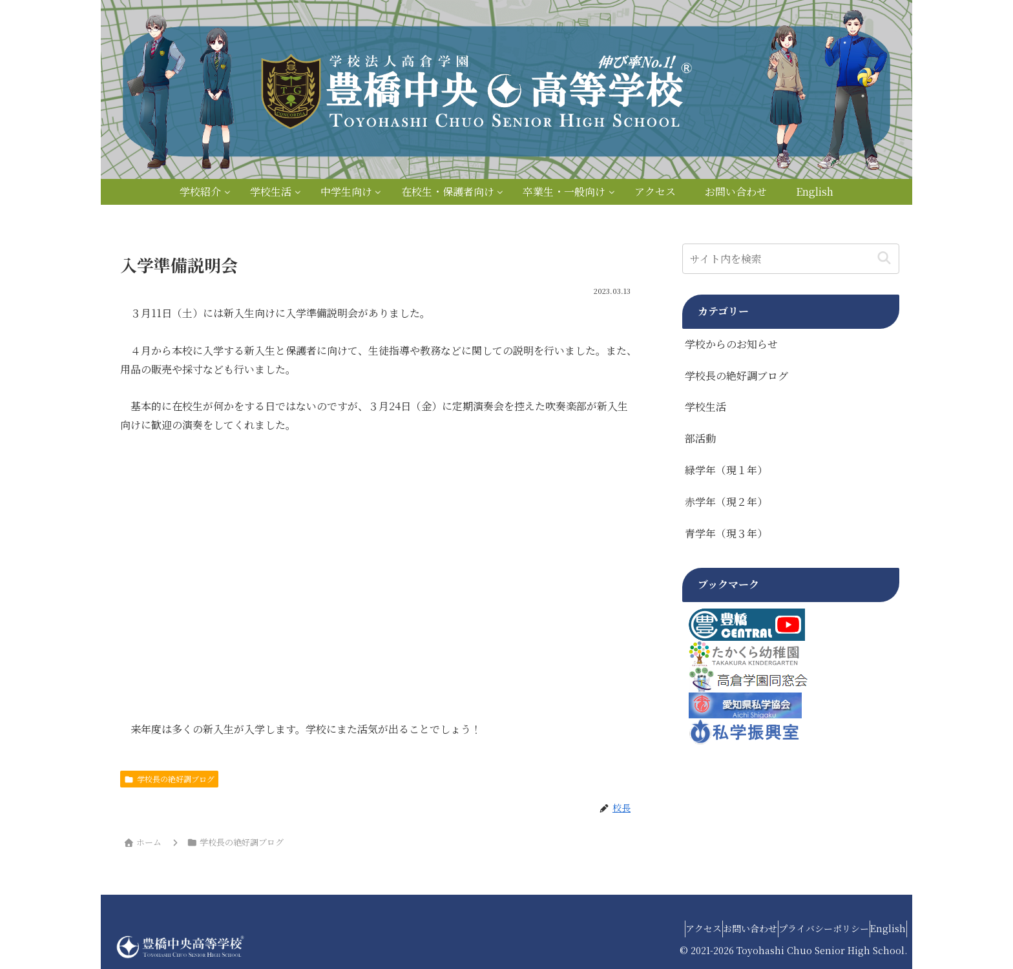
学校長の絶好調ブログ (169, 778)
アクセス (661, 928)
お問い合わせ (720, 928)
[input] (790, 259)
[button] (884, 258)
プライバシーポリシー (805, 928)
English (882, 928)
